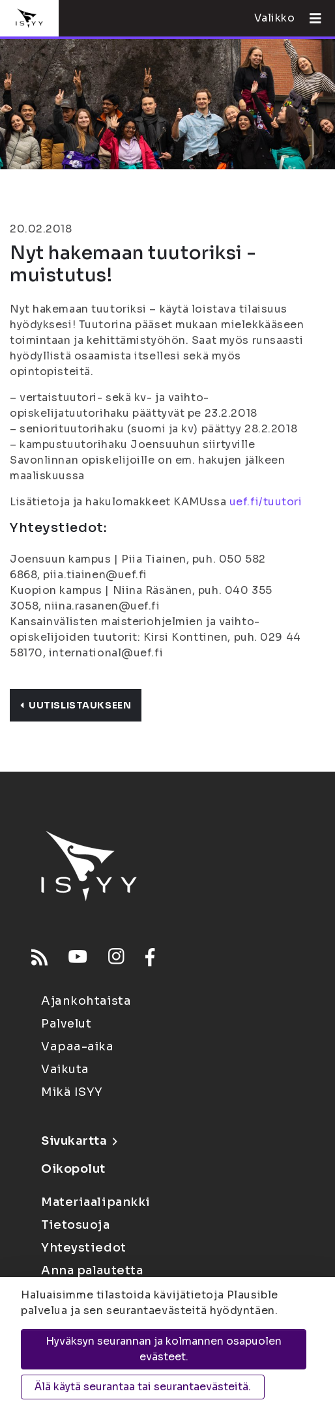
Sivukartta (79, 1141)
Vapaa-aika (77, 1046)
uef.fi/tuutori (265, 502)
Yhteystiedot (83, 1247)
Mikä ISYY (72, 1092)
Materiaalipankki (96, 1202)
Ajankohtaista (86, 1001)
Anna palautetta (92, 1270)
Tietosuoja (75, 1225)
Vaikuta (65, 1069)
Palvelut (66, 1023)
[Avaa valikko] (310, 18)
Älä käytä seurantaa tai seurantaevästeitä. (143, 1387)
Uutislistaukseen (75, 705)
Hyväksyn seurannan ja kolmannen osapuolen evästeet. (164, 1349)
